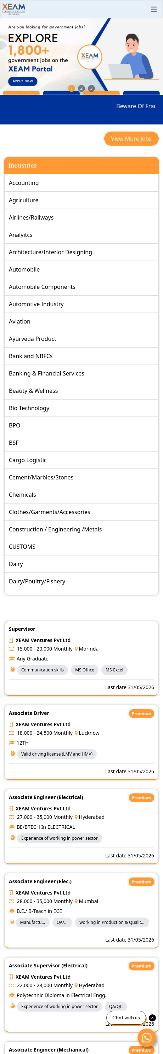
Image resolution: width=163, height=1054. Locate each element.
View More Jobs (131, 138)
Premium (141, 713)
